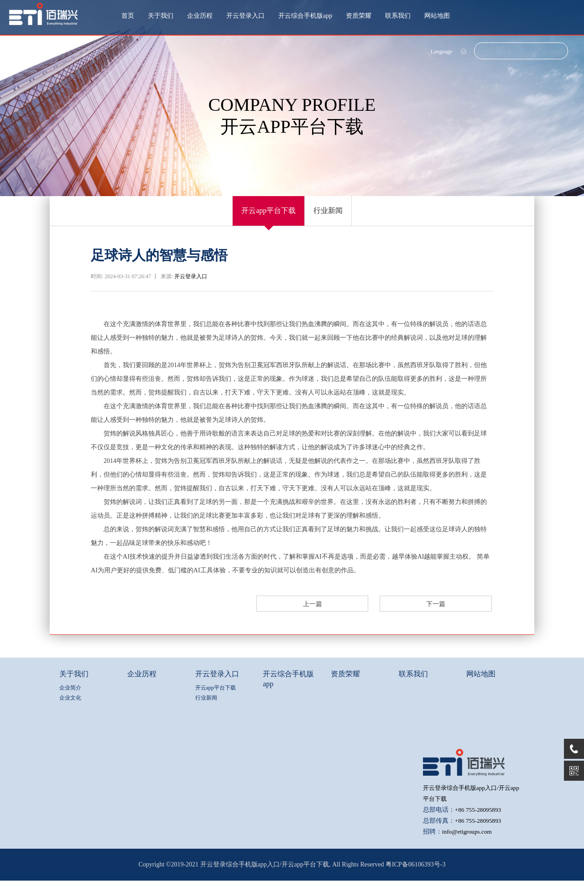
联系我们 (398, 15)
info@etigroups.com (468, 838)
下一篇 (461, 610)
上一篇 (383, 610)
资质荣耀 (358, 15)
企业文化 (70, 704)
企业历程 (200, 15)
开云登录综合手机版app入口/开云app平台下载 (264, 870)
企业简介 (70, 694)
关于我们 (160, 15)
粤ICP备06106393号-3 (415, 870)
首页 (127, 15)
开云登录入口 (245, 15)
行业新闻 (336, 213)
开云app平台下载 (261, 213)
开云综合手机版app (305, 15)
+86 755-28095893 (479, 816)
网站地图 (437, 15)
